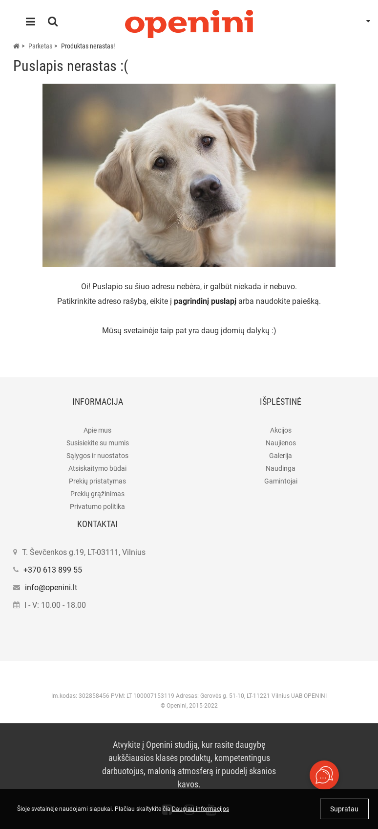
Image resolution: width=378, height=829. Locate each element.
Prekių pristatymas (97, 481)
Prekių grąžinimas (97, 494)
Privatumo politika (97, 506)
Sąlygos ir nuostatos (97, 456)
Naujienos (281, 443)
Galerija (280, 456)
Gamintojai (280, 481)
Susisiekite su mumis (97, 443)
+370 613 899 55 (52, 570)
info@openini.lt (51, 587)
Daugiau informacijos (200, 809)
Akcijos (281, 430)
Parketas (40, 46)
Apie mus (97, 430)
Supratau (344, 809)
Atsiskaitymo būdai (97, 468)
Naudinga (280, 468)
